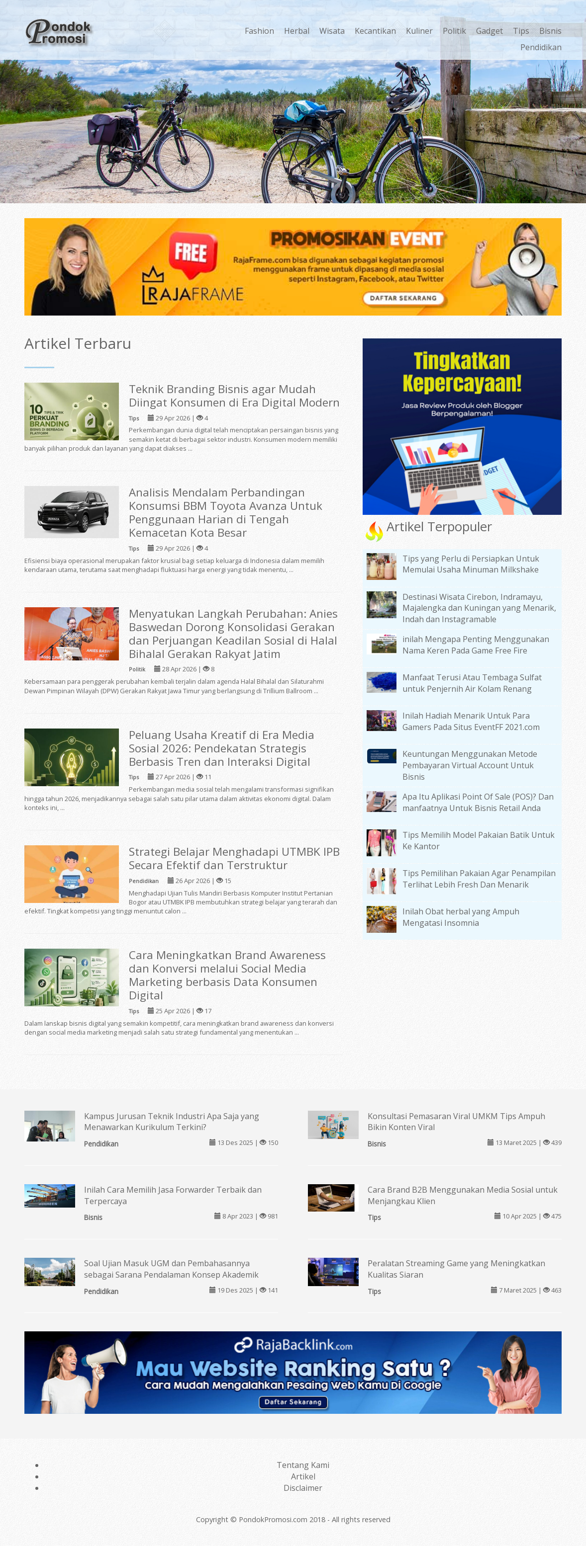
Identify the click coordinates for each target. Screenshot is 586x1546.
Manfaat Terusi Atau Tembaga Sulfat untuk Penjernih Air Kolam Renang (472, 683)
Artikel (303, 1476)
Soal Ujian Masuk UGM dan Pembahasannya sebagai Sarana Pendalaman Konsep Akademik (171, 1269)
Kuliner (419, 30)
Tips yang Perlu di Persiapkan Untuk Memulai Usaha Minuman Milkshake (470, 564)
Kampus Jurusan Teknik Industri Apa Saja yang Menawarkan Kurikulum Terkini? (171, 1122)
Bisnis (550, 30)
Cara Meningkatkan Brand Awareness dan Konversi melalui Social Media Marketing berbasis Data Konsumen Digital (227, 975)
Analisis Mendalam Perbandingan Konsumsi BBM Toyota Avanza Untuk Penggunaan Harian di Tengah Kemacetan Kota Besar (225, 512)
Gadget (489, 30)
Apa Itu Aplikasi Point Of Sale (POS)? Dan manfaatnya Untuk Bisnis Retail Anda (478, 802)
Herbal (296, 30)
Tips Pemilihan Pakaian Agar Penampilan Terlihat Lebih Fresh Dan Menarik (479, 879)
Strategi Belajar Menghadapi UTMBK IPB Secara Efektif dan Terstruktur (234, 858)
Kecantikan (375, 30)
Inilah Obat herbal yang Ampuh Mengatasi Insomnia (460, 917)
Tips (521, 30)
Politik (454, 30)
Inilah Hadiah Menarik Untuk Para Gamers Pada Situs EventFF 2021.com (471, 721)
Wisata (332, 30)
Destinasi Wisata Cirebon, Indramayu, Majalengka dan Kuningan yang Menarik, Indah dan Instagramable (479, 608)
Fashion (259, 30)
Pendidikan (541, 47)
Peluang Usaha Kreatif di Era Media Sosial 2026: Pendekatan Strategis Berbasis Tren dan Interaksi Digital (221, 748)
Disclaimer (303, 1487)
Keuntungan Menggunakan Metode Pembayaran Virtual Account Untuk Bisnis (469, 765)
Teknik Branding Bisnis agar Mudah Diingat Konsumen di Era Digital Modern (234, 395)
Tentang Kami (303, 1465)
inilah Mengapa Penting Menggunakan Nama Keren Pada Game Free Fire (475, 645)
